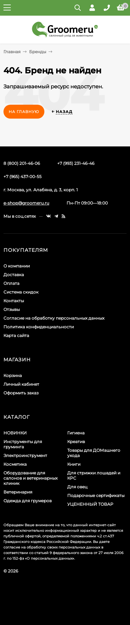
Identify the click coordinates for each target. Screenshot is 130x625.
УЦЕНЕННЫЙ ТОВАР (90, 504)
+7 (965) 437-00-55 (22, 176)
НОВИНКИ (15, 432)
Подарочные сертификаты (95, 495)
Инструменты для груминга (22, 444)
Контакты (13, 300)
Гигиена (76, 432)
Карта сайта (16, 335)
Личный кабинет (21, 384)
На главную (24, 111)
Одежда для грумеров (27, 500)
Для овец (77, 486)
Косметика (15, 464)
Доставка (13, 274)
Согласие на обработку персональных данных (53, 318)
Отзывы (11, 309)
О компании (16, 266)
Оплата (11, 283)
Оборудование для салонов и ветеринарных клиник (30, 478)
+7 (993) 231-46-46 (75, 163)
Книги (73, 464)
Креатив (76, 441)
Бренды (37, 51)
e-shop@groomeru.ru (26, 203)
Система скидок (20, 292)
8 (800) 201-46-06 (21, 163)
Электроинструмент (25, 455)
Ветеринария (17, 492)
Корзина (12, 375)
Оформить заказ (20, 392)
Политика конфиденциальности (38, 326)
